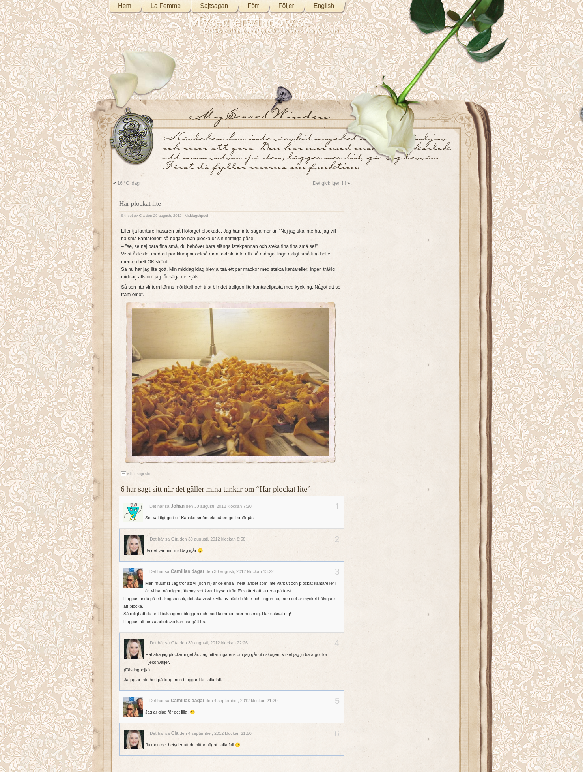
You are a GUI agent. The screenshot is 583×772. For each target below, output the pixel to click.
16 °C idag (128, 183)
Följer (286, 5)
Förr (253, 5)
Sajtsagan (214, 5)
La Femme (166, 5)
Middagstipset (196, 215)
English (324, 5)
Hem (124, 5)
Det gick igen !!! (329, 183)
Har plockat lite (140, 203)
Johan (178, 506)
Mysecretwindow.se (249, 21)
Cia (142, 215)
